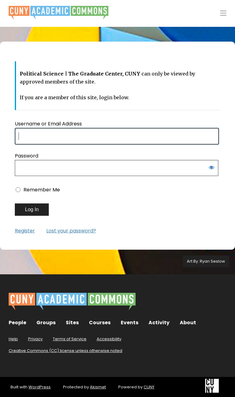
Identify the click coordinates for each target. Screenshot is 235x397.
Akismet (98, 387)
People (17, 322)
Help (13, 339)
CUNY (149, 387)
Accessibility (109, 339)
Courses (100, 322)
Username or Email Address (48, 123)
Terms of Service (69, 339)
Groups (46, 322)
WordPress (39, 387)
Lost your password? (71, 230)
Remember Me (41, 189)
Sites (72, 322)
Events (129, 322)
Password (26, 155)
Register (25, 230)
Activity (159, 322)
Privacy (35, 339)
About (188, 322)
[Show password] (211, 168)
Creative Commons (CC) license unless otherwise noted (65, 351)
